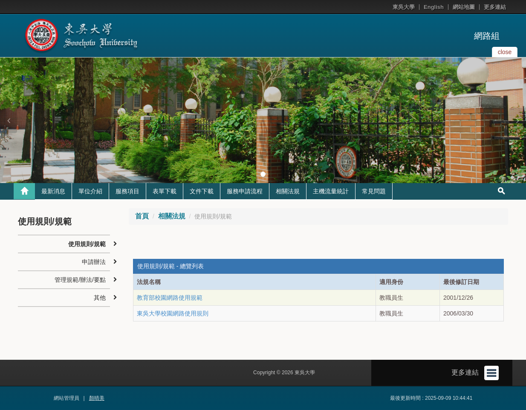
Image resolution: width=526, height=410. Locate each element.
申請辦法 (94, 261)
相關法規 (288, 191)
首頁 (142, 216)
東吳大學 (404, 7)
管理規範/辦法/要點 (80, 279)
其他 (100, 297)
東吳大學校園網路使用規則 (172, 313)
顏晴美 (96, 398)
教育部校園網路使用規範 (169, 297)
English (434, 7)
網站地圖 (464, 7)
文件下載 (202, 191)
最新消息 (53, 191)
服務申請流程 (245, 191)
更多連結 (495, 7)
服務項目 (127, 191)
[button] (8, 120)
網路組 (487, 35)
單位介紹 (90, 191)
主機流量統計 (331, 191)
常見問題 (374, 191)
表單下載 (164, 191)
